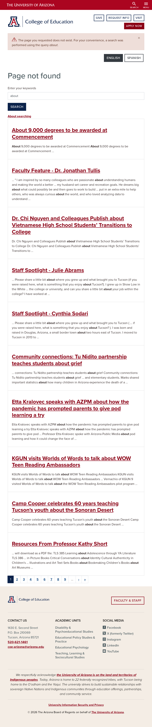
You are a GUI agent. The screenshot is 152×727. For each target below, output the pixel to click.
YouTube (113, 651)
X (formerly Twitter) (120, 634)
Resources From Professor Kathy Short (59, 543)
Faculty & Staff (128, 601)
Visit (139, 18)
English (113, 58)
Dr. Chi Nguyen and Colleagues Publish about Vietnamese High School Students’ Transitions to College (72, 225)
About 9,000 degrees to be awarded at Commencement (59, 133)
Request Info (118, 18)
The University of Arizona (107, 712)
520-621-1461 (18, 642)
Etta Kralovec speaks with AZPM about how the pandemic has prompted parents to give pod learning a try (70, 408)
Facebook (114, 628)
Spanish (134, 58)
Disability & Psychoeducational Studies (74, 630)
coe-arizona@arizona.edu (26, 647)
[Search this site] (76, 96)
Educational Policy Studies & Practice (75, 640)
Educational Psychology (72, 647)
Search (16, 107)
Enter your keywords (22, 88)
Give (99, 18)
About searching (19, 116)
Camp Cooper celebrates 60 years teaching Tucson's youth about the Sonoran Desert (65, 507)
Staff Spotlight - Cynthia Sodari (50, 313)
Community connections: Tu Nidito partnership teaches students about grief (69, 360)
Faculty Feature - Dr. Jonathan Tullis (56, 170)
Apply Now (134, 26)
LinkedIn (113, 645)
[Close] (139, 38)
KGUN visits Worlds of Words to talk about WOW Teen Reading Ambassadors (71, 461)
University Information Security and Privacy (76, 705)
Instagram (114, 640)
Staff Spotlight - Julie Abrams (48, 270)
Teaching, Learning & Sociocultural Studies (70, 655)
